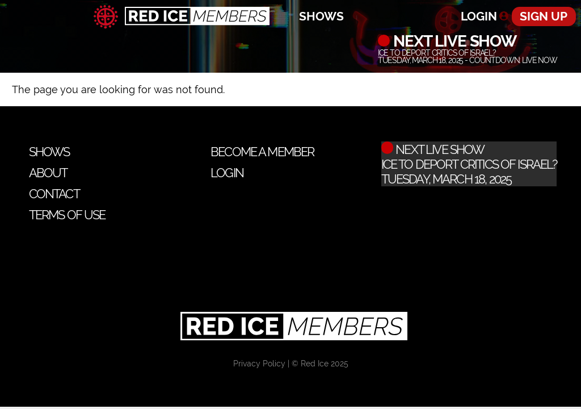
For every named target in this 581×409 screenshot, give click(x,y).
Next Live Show (453, 41)
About (48, 172)
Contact (54, 193)
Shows (321, 16)
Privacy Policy (259, 363)
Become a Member (262, 151)
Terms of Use (67, 214)
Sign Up (543, 16)
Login (479, 16)
